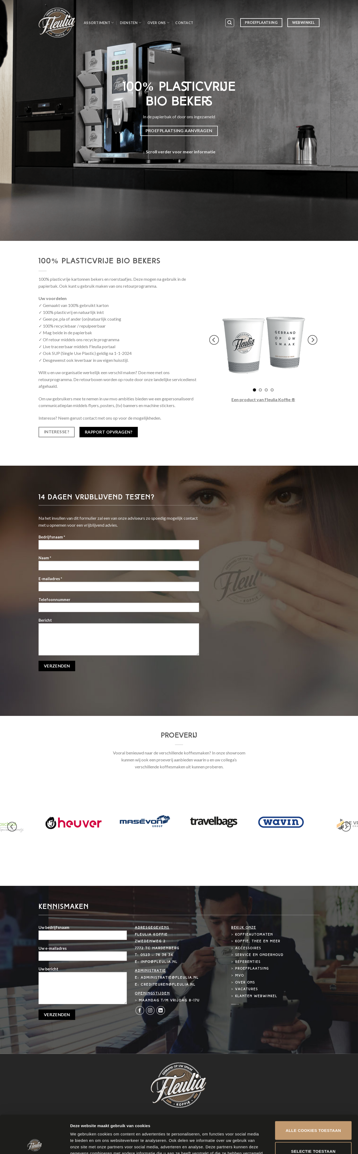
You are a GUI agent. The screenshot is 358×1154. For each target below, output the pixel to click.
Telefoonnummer (119, 606)
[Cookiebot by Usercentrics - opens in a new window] (34, 1144)
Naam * (119, 565)
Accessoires (248, 948)
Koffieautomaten (254, 934)
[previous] (214, 340)
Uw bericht (83, 987)
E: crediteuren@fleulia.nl (165, 984)
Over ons (158, 22)
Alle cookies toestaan (313, 1092)
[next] (312, 340)
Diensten (131, 22)
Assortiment (99, 22)
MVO (239, 975)
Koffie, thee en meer (257, 941)
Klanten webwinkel (256, 996)
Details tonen (289, 1143)
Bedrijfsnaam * (119, 544)
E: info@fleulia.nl (156, 962)
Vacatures (246, 989)
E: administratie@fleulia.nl (167, 978)
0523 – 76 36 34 (156, 955)
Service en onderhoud (259, 955)
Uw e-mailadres (83, 955)
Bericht (119, 638)
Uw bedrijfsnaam (83, 934)
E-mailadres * (119, 585)
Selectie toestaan (313, 1113)
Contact (184, 23)
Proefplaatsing (252, 968)
